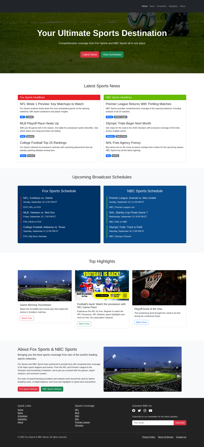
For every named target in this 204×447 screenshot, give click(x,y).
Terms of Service (165, 437)
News (152, 6)
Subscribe (180, 423)
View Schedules (112, 54)
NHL (77, 419)
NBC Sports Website (52, 389)
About (182, 6)
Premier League (82, 422)
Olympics (79, 425)
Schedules (162, 6)
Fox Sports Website (28, 389)
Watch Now (27, 318)
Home (145, 6)
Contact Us (181, 437)
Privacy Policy (148, 437)
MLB (77, 413)
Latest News (90, 54)
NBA (77, 416)
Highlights (173, 6)
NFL (77, 410)
